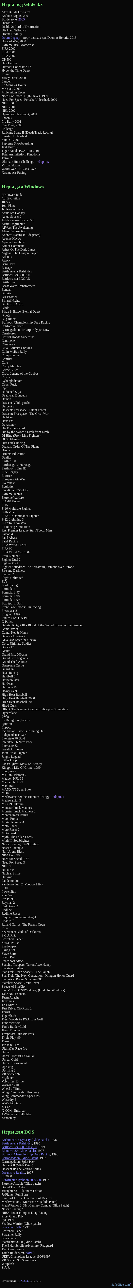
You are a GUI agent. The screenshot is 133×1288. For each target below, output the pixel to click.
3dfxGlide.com (121, 1284)
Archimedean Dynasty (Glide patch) (25, 1139)
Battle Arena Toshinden (17, 1143)
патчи (29, 1253)
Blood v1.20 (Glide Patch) (19, 1150)
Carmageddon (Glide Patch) (20, 1158)
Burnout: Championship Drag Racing (26, 1154)
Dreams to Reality (13, 1172)
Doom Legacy (11, 37)
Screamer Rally (11, 1227)
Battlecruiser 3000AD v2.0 (19, 1147)
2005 (21, 19)
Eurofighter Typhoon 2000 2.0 (21, 1180)
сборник (43, 161)
